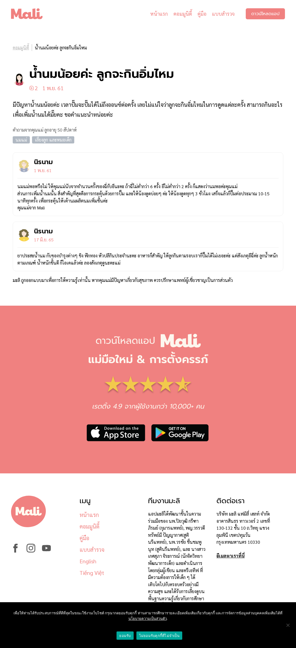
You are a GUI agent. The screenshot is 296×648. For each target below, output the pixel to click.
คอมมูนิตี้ (182, 13)
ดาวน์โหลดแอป (265, 13)
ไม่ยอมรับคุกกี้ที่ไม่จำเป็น (159, 636)
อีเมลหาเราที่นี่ (230, 556)
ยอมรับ (125, 636)
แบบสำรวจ (223, 13)
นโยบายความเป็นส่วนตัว (147, 619)
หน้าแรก (159, 13)
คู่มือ (202, 13)
